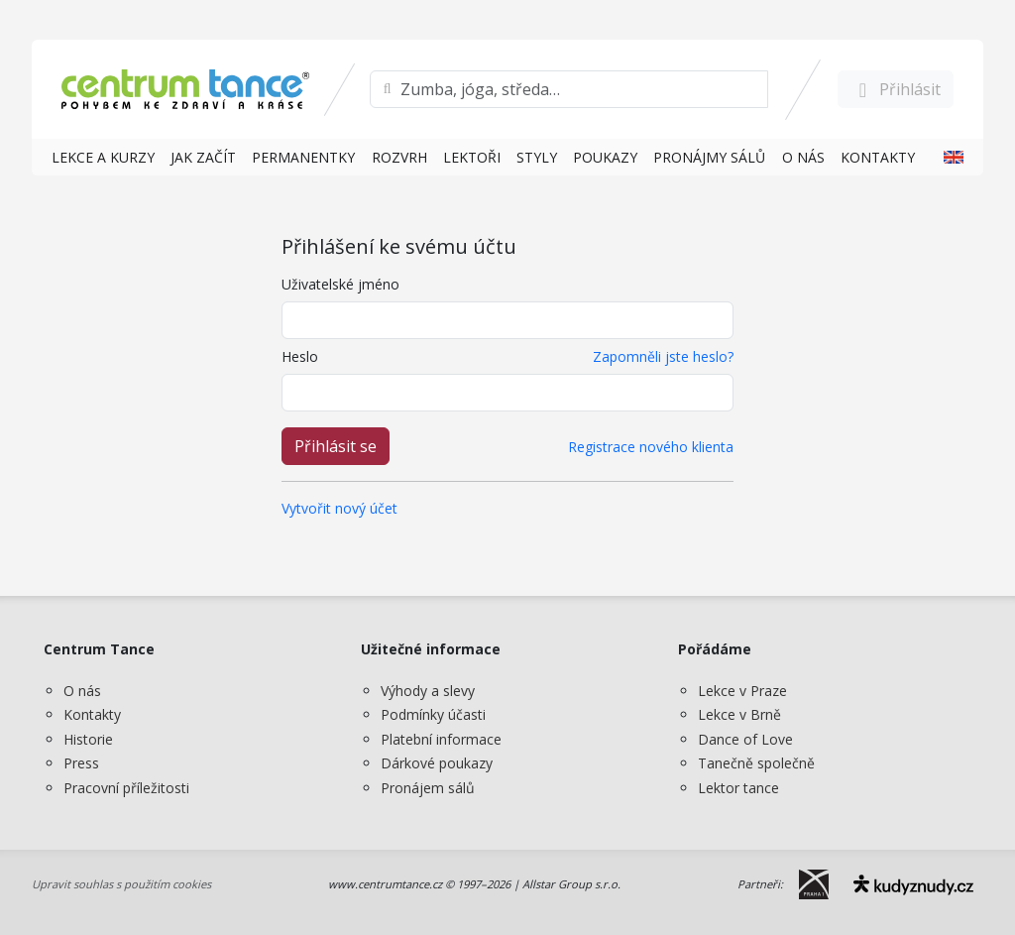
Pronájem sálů (428, 787)
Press (81, 763)
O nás (82, 690)
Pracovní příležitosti (126, 787)
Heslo (300, 356)
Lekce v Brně (739, 714)
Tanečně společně (756, 763)
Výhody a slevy (428, 690)
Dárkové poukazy (437, 763)
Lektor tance (738, 787)
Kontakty (92, 714)
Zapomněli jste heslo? (663, 356)
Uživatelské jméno (340, 284)
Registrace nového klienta (650, 446)
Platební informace (441, 739)
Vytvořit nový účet (339, 508)
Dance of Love (745, 739)
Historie (88, 739)
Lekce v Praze (742, 690)
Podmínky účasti (433, 714)
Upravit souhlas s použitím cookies (121, 884)
